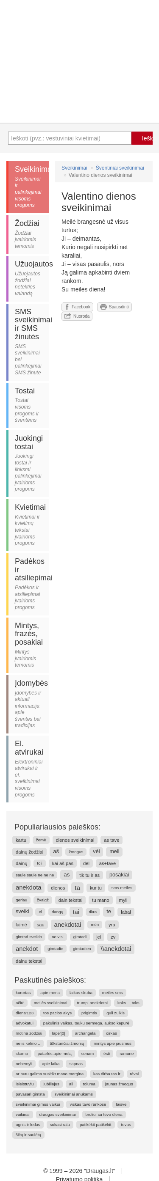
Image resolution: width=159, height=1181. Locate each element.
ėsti (106, 1053)
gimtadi (80, 936)
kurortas (23, 992)
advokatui (24, 1023)
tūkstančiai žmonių (67, 1043)
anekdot (27, 948)
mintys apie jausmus (112, 1043)
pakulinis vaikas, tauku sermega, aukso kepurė (86, 1023)
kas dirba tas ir (106, 1073)
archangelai (86, 1033)
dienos (58, 887)
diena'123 (24, 1013)
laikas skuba (81, 992)
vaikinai (23, 1114)
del (86, 863)
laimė (21, 924)
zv (113, 936)
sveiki (22, 912)
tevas (126, 1124)
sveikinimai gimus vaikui (38, 1104)
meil (114, 851)
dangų (57, 911)
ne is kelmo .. (28, 1043)
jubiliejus (51, 1084)
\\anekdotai (115, 948)
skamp (22, 1053)
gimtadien (82, 948)
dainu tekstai (29, 961)
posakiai (119, 875)
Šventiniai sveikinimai (120, 168)
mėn (95, 924)
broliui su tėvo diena (104, 1114)
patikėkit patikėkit (96, 1124)
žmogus (76, 851)
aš (56, 851)
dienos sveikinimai (75, 840)
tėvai (134, 1073)
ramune (127, 1053)
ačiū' (20, 1002)
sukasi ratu (60, 1124)
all (71, 1084)
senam (87, 1053)
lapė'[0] (58, 1033)
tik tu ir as (89, 875)
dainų (21, 863)
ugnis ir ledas (28, 1124)
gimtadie (55, 948)
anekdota (28, 887)
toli (39, 863)
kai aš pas (62, 863)
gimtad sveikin (29, 936)
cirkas (111, 1033)
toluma (89, 1084)
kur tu (96, 887)
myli (123, 900)
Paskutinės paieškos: (50, 980)
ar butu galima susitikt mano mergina (50, 1073)
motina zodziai (29, 1033)
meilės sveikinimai (50, 1002)
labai (126, 912)
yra (112, 924)
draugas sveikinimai (57, 1114)
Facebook (77, 306)
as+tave (107, 863)
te (108, 911)
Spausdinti (114, 306)
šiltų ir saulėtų (28, 1134)
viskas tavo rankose (88, 1104)
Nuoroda (76, 316)
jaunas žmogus (119, 1084)
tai (76, 912)
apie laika (50, 1063)
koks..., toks (128, 1002)
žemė (41, 840)
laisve (121, 1104)
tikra (93, 911)
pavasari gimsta (30, 1094)
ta (77, 887)
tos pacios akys (57, 1013)
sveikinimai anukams (74, 1094)
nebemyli (24, 1063)
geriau (21, 900)
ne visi (58, 936)
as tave (111, 840)
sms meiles (122, 887)
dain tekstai (71, 900)
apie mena (50, 992)
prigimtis (89, 1013)
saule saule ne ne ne (35, 875)
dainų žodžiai (29, 851)
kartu (21, 840)
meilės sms (112, 992)
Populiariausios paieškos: (57, 827)
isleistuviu (24, 1084)
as (67, 874)
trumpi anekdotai (92, 1002)
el (40, 911)
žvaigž (43, 900)
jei (98, 936)
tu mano (100, 900)
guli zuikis (115, 1013)
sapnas (76, 1063)
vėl (96, 851)
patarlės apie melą (55, 1053)
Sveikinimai (74, 168)
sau (41, 924)
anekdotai (67, 924)
